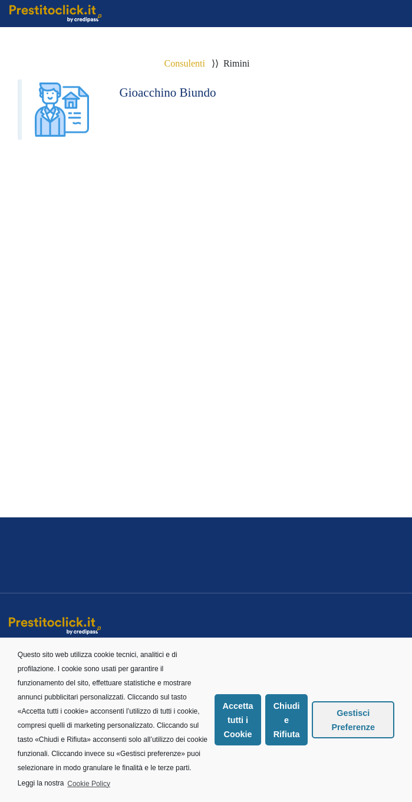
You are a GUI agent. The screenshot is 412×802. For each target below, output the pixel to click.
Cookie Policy (88, 784)
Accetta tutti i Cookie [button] (238, 720)
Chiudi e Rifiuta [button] (286, 720)
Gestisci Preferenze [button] (353, 720)
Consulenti (184, 63)
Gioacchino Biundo (168, 92)
